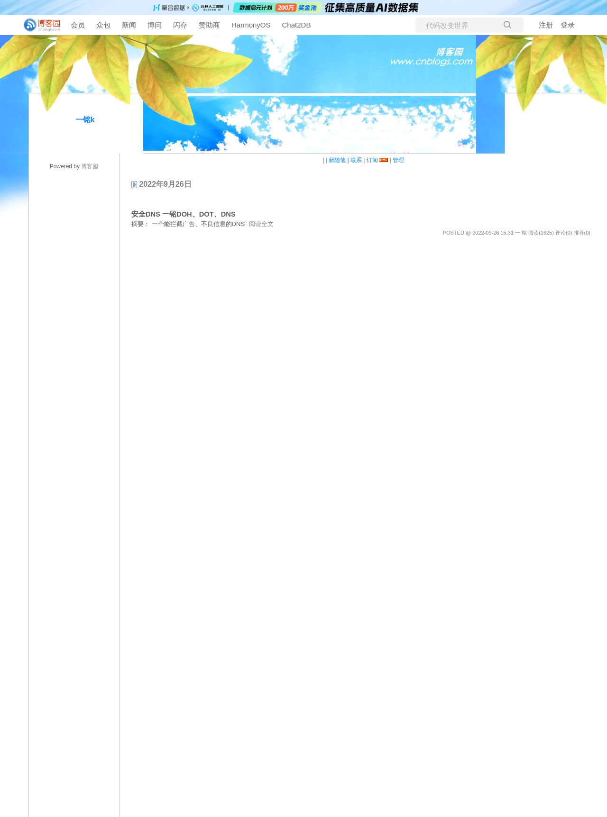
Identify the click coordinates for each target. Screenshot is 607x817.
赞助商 (209, 25)
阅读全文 (261, 223)
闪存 (180, 25)
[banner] (38, 25)
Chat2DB (296, 25)
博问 (154, 25)
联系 (356, 160)
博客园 (89, 166)
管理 (398, 160)
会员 (78, 25)
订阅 (372, 160)
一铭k (85, 120)
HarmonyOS (251, 25)
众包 (103, 25)
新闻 (129, 25)
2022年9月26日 (161, 184)
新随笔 (337, 160)
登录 (568, 25)
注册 (546, 25)
